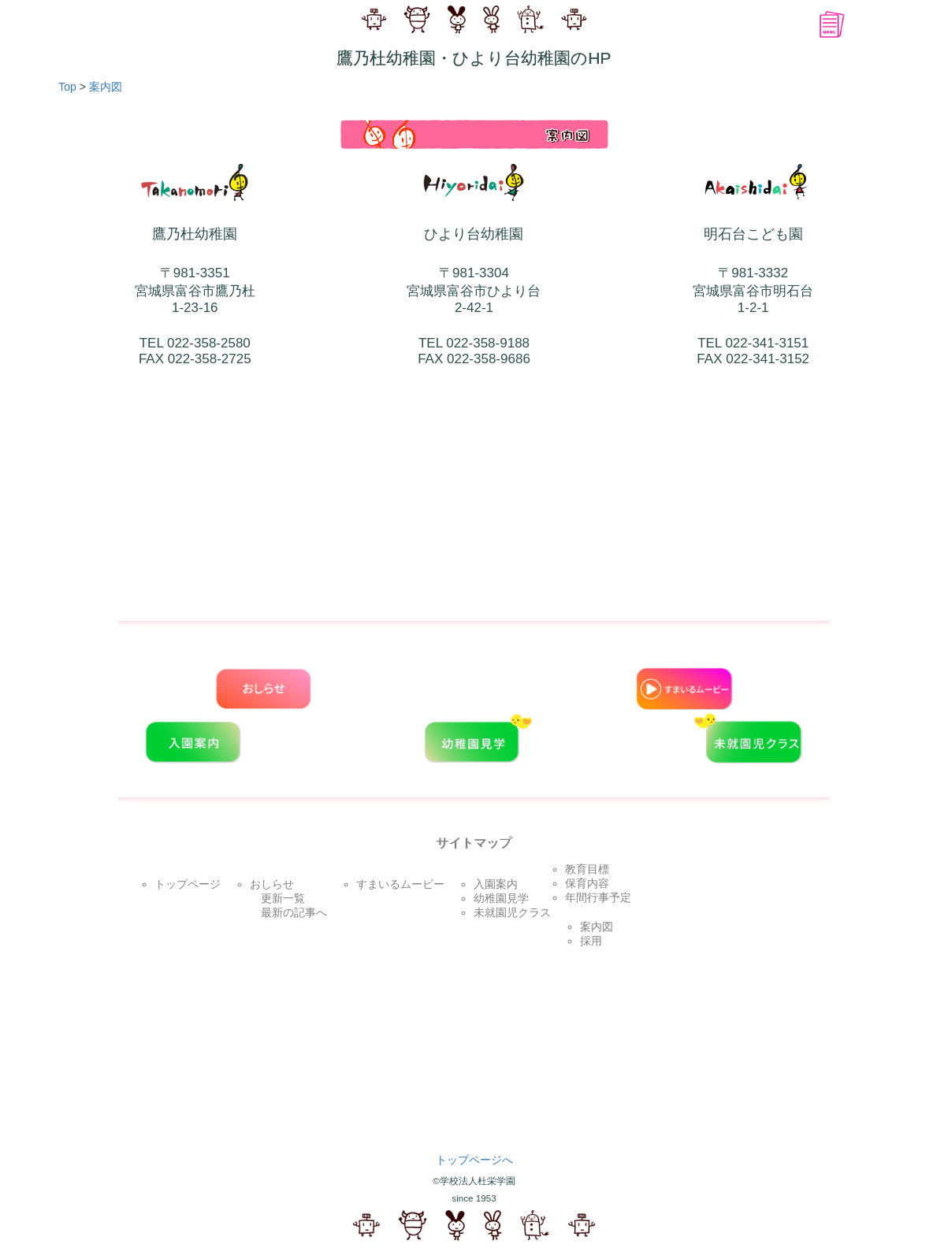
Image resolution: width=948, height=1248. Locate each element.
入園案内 (496, 884)
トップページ (187, 884)
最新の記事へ (288, 912)
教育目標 (587, 869)
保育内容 (587, 883)
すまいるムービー (400, 884)
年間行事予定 (598, 897)
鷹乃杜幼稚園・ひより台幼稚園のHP (473, 58)
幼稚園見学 (501, 898)
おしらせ (272, 884)
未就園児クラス (512, 912)
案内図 (105, 86)
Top (63, 86)
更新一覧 (277, 898)
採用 (591, 940)
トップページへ (474, 1159)
